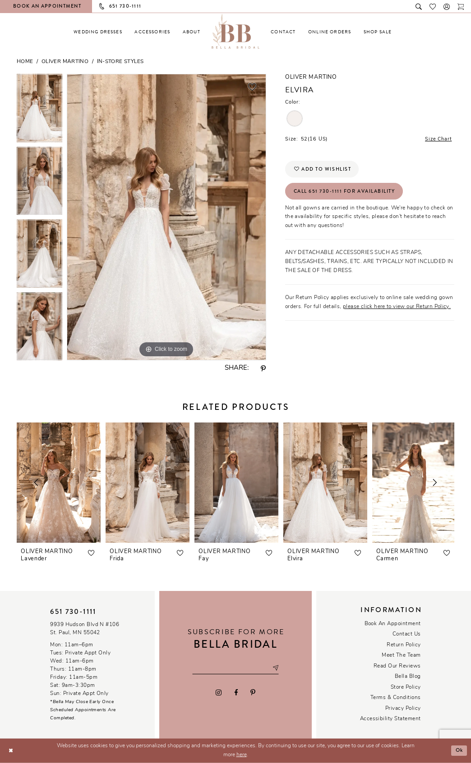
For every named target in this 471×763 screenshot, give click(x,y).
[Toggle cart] (461, 6)
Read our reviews (397, 666)
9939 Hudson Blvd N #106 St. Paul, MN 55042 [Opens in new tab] (84, 629)
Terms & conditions (395, 697)
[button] (447, 6)
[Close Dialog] (10, 751)
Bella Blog (408, 676)
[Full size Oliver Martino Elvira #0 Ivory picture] (166, 217)
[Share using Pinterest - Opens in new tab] (263, 369)
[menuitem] (98, 32)
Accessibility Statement (390, 719)
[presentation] (59, 482)
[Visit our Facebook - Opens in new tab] (236, 692)
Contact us (406, 634)
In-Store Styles (120, 61)
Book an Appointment (393, 624)
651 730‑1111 (73, 612)
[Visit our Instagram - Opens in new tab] (219, 692)
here (241, 755)
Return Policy (403, 645)
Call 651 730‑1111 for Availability (345, 191)
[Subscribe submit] (276, 668)
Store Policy (406, 687)
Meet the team (401, 655)
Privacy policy (403, 708)
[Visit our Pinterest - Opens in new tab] (252, 692)
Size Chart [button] (438, 139)
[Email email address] (235, 668)
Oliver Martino (65, 61)
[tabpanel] (39, 110)
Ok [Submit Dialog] (459, 750)
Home (25, 61)
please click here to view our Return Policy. (397, 307)
